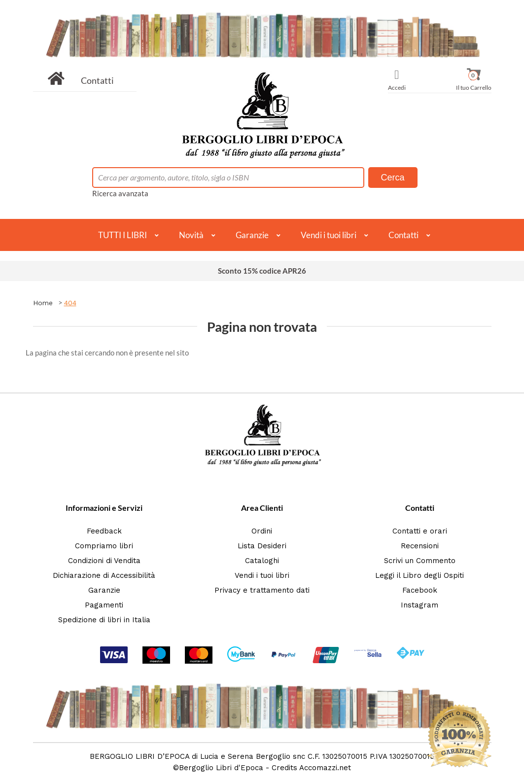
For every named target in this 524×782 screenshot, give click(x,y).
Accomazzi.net (325, 767)
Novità (191, 235)
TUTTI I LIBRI (122, 235)
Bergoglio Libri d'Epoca (221, 767)
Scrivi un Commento (419, 560)
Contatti (97, 80)
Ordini (261, 531)
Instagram (419, 605)
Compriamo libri (104, 545)
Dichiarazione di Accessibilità (104, 575)
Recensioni (420, 545)
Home (43, 303)
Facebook (419, 590)
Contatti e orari (419, 531)
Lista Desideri (262, 545)
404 (70, 303)
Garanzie (252, 235)
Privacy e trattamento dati (262, 590)
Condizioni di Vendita (104, 560)
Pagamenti (104, 605)
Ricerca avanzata (120, 193)
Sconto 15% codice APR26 (262, 270)
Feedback (104, 531)
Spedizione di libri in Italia (104, 619)
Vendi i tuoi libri (328, 235)
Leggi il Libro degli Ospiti (419, 575)
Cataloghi (262, 560)
